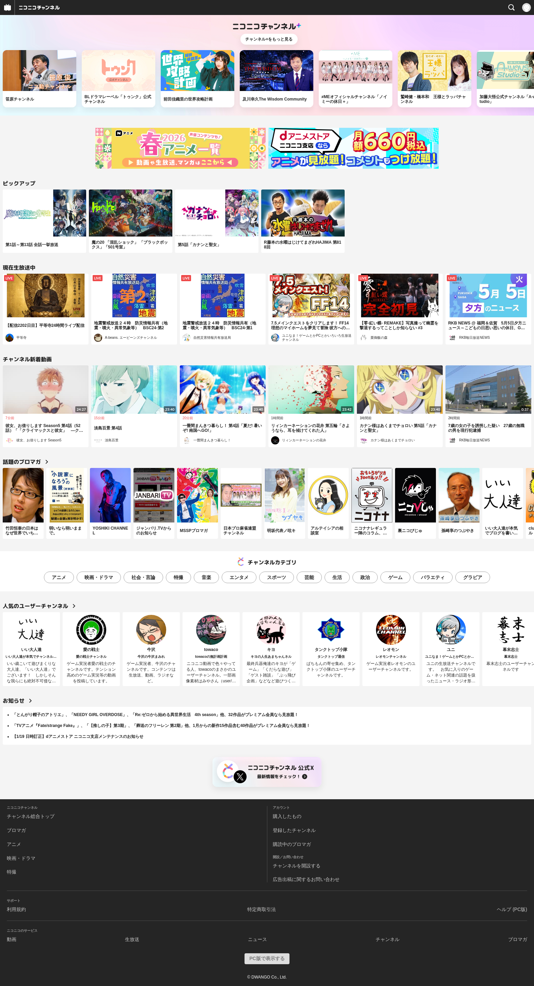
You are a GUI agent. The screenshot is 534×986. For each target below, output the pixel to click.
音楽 (206, 577)
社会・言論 (143, 577)
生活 (337, 577)
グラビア (472, 577)
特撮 (178, 577)
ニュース (257, 939)
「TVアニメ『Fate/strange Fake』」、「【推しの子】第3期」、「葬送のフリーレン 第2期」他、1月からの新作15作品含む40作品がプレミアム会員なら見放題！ (161, 725)
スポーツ (276, 577)
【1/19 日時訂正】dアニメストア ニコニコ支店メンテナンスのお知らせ (77, 736)
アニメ (59, 577)
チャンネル (387, 939)
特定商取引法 (261, 909)
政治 (365, 577)
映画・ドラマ (98, 577)
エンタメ (239, 577)
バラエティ (433, 577)
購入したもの (287, 816)
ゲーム (395, 577)
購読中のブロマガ (292, 844)
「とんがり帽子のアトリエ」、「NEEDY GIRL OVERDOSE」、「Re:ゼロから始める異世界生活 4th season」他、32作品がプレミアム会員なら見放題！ (155, 714)
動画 (11, 939)
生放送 (132, 939)
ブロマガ (16, 830)
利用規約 (16, 909)
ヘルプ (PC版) (512, 909)
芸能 (309, 577)
